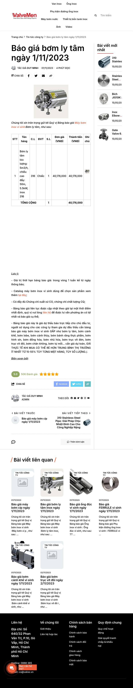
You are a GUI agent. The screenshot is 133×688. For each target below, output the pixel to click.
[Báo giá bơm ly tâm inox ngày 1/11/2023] (51, 483)
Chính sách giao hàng (75, 653)
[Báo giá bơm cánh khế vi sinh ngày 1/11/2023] (22, 555)
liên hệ (47, 312)
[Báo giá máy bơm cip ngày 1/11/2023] (22, 483)
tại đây (22, 295)
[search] (106, 15)
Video (69, 26)
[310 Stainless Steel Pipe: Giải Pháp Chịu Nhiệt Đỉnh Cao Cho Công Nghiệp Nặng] (103, 62)
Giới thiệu (45, 628)
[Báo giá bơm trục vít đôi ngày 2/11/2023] (51, 555)
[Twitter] (78, 398)
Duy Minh (32, 68)
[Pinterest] (82, 398)
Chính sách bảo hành (78, 634)
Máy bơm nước (49, 19)
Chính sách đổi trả (77, 643)
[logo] (24, 15)
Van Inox (57, 3)
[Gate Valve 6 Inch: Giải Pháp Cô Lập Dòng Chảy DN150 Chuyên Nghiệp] (103, 134)
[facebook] (72, 398)
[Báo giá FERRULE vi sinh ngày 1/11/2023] (110, 483)
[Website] (75, 398)
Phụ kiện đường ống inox (64, 11)
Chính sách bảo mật (78, 662)
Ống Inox (71, 3)
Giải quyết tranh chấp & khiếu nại (107, 642)
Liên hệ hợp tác (49, 634)
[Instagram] (85, 398)
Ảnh (58, 26)
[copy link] (51, 76)
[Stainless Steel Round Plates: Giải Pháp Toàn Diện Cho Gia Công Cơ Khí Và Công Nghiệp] (103, 80)
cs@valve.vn (26, 671)
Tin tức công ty (22, 474)
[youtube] (88, 398)
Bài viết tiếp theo (76, 413)
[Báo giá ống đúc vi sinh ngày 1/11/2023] (81, 483)
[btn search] (96, 15)
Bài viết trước (23, 413)
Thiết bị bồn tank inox (75, 19)
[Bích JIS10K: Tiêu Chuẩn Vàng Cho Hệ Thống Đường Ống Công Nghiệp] (103, 98)
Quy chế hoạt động (105, 630)
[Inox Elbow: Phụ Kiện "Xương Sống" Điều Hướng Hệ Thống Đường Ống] (103, 116)
